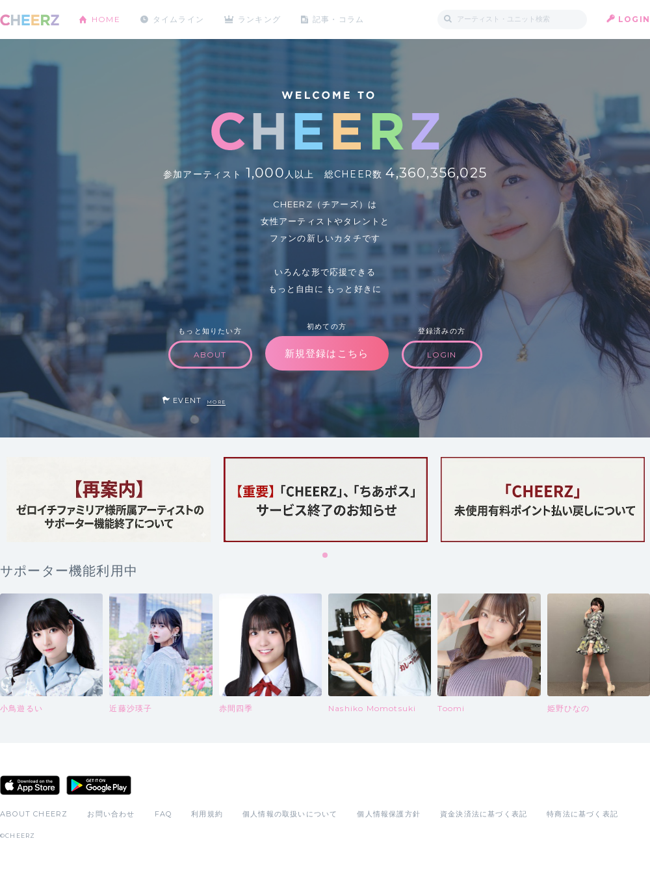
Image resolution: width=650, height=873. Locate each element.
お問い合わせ (111, 813)
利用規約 (207, 813)
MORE (216, 402)
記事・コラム (339, 19)
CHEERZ (29, 19)
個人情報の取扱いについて (289, 813)
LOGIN (634, 19)
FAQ (163, 813)
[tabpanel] (108, 499)
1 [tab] (325, 556)
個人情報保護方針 (389, 813)
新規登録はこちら (327, 353)
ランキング (260, 19)
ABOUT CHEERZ (34, 813)
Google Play (98, 785)
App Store (30, 785)
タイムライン (178, 19)
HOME (106, 19)
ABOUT (210, 354)
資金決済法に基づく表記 (483, 813)
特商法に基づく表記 (582, 813)
